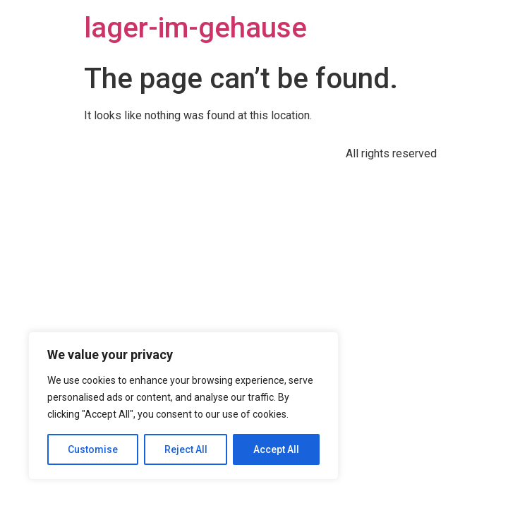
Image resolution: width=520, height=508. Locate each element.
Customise (93, 449)
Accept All (276, 449)
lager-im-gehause (195, 27)
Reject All (185, 449)
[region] (183, 406)
